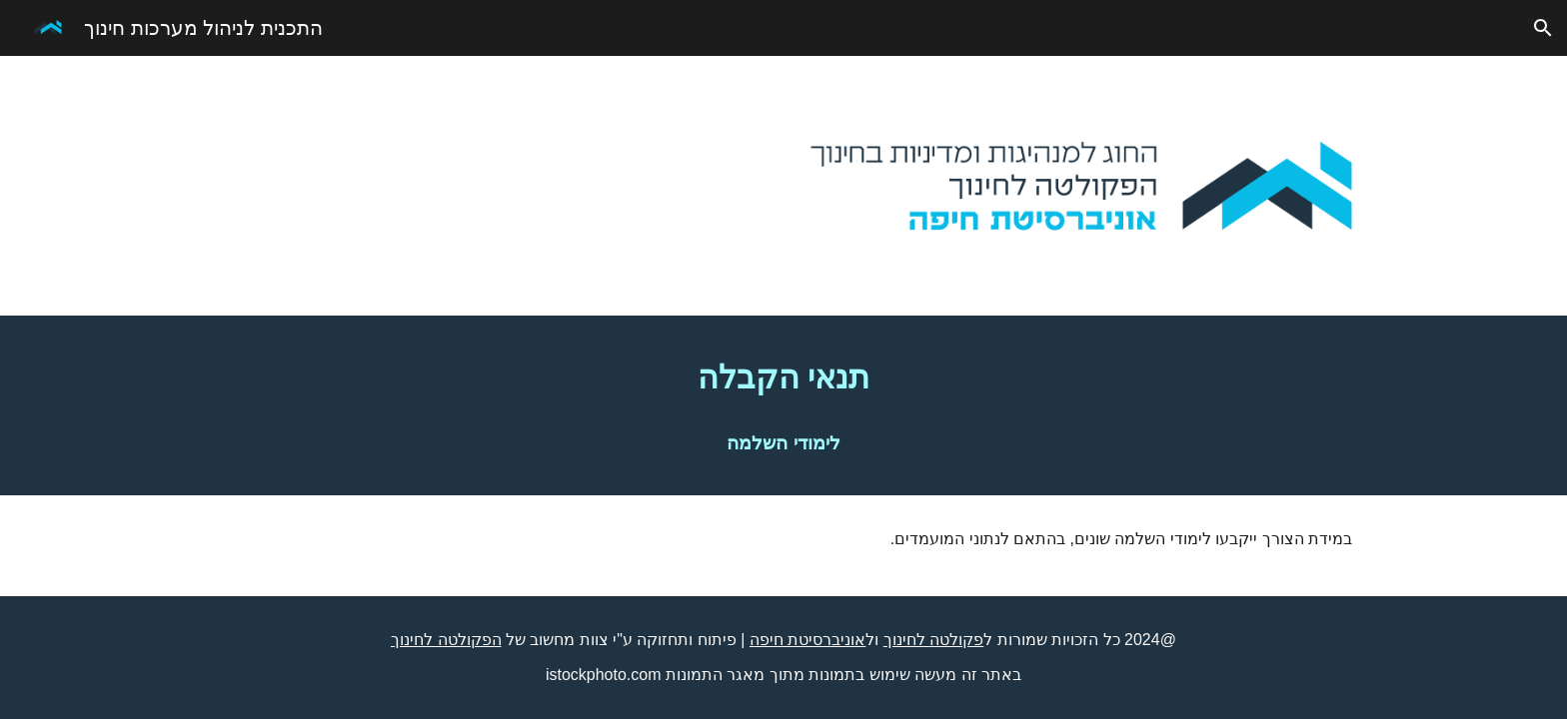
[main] (783, 377)
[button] (1543, 28)
